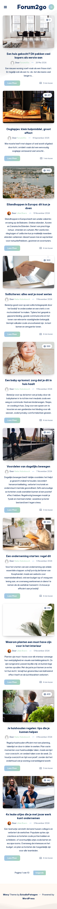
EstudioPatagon (29, 894)
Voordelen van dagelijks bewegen (28, 466)
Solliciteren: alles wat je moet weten (28, 294)
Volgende (39, 873)
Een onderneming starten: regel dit (28, 556)
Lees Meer (13, 83)
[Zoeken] (51, 7)
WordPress (28, 898)
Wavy (6, 894)
